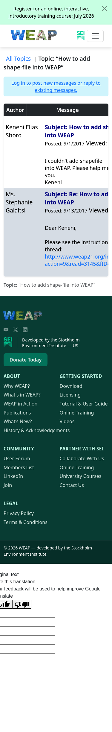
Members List (19, 467)
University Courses (81, 476)
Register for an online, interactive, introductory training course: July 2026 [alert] (60, 9)
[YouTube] (6, 329)
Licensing (70, 394)
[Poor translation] (21, 604)
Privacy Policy (19, 513)
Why (17, 386)
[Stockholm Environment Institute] (10, 342)
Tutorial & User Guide (84, 403)
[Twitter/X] (15, 329)
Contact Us (72, 485)
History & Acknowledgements (37, 430)
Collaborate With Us (82, 458)
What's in (22, 394)
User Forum (17, 458)
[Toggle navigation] (95, 36)
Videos (67, 421)
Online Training (77, 412)
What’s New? (18, 421)
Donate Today (26, 359)
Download (71, 386)
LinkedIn (13, 476)
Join (8, 485)
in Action (20, 403)
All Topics (18, 58)
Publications (17, 412)
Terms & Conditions (25, 522)
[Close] (104, 8)
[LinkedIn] (25, 329)
